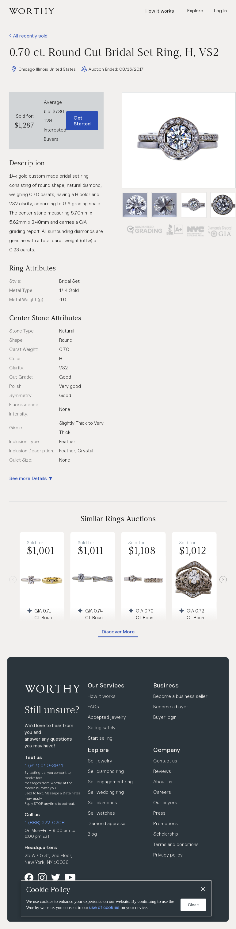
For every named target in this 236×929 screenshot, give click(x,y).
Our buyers (165, 802)
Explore (98, 750)
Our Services (106, 685)
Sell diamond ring (106, 771)
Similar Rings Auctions (118, 518)
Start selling (100, 738)
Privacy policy (168, 855)
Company (166, 750)
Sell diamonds (102, 802)
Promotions (165, 823)
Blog (92, 834)
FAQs (93, 707)
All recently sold (28, 36)
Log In (220, 11)
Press (159, 813)
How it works (159, 11)
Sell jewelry (100, 761)
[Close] (202, 889)
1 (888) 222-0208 (45, 822)
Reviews (162, 771)
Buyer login (165, 717)
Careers (162, 792)
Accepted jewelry (107, 717)
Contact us (165, 761)
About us (162, 782)
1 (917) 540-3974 (44, 765)
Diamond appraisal (107, 823)
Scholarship (165, 834)
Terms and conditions (176, 844)
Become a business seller (180, 696)
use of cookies (104, 907)
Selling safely (102, 727)
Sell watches (101, 813)
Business (166, 685)
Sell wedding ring (106, 792)
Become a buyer (170, 707)
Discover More (118, 632)
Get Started (82, 121)
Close (193, 904)
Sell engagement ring (110, 782)
